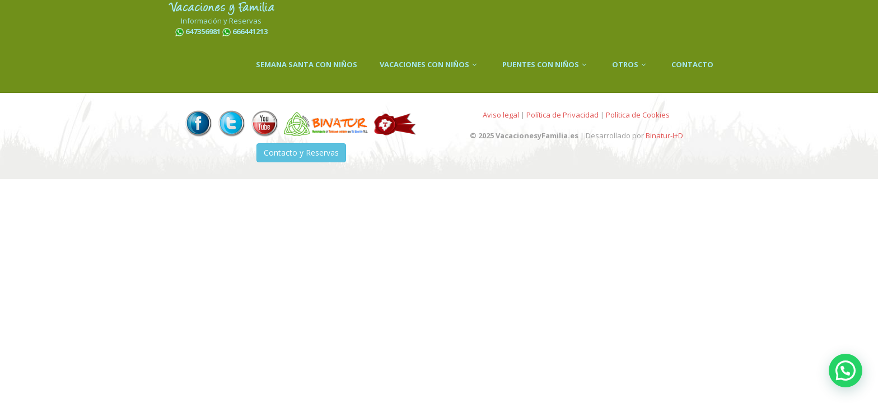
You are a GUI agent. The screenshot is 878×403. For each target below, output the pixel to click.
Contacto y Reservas (301, 152)
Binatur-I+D (664, 135)
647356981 (203, 31)
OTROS (630, 64)
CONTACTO (692, 64)
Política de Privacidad (562, 115)
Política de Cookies (638, 115)
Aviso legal (501, 115)
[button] (845, 370)
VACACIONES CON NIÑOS (430, 64)
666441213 (250, 31)
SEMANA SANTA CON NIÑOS (306, 64)
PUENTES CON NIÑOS (546, 64)
